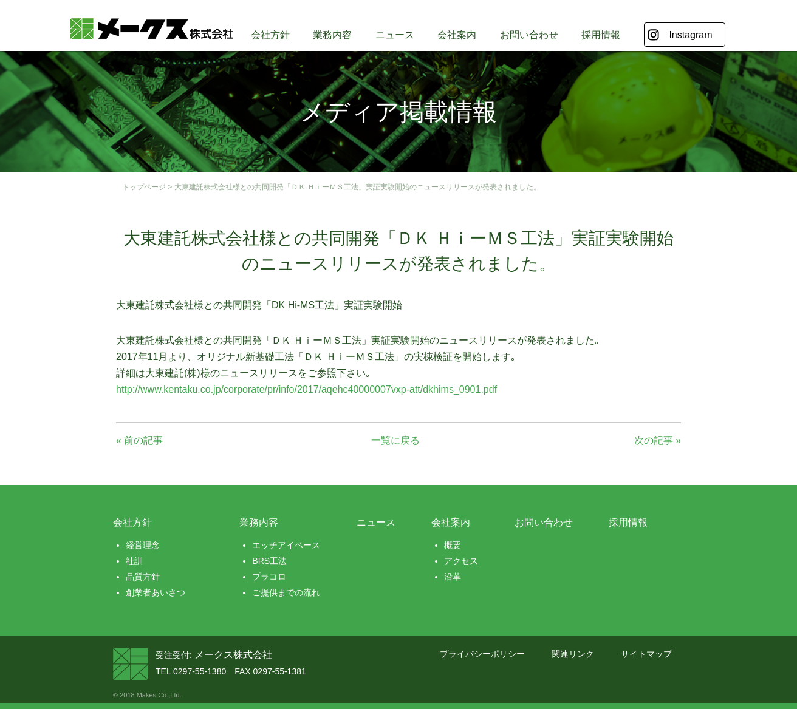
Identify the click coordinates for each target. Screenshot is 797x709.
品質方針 (143, 577)
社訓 (134, 561)
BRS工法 (269, 561)
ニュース (394, 35)
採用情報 (600, 35)
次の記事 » (657, 440)
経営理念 (143, 545)
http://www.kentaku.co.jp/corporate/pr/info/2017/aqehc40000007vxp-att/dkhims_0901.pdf (306, 389)
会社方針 (270, 35)
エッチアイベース (286, 545)
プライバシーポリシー (482, 654)
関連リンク (573, 654)
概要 (452, 545)
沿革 (452, 577)
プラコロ (269, 577)
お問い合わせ (529, 35)
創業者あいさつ (155, 592)
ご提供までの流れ (286, 592)
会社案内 (456, 35)
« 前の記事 (139, 440)
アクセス (461, 561)
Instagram (690, 35)
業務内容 (332, 35)
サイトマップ (646, 654)
